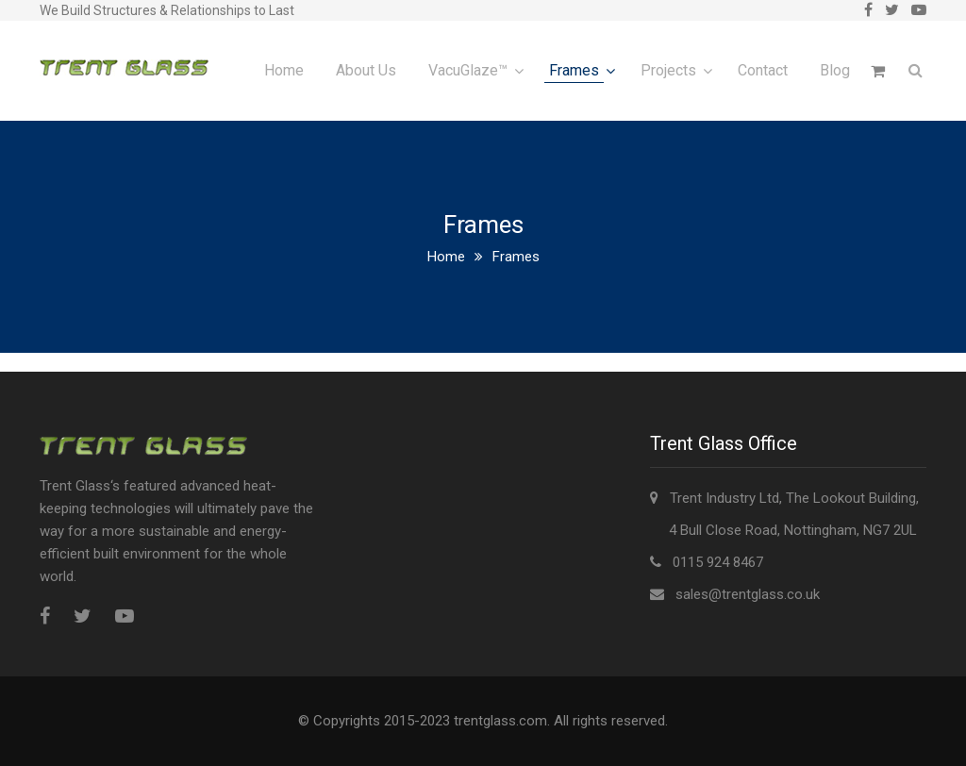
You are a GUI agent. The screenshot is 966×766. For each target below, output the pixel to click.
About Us (366, 70)
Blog (835, 70)
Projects (668, 70)
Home (284, 70)
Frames (574, 70)
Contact (763, 70)
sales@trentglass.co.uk (747, 594)
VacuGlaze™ (468, 70)
